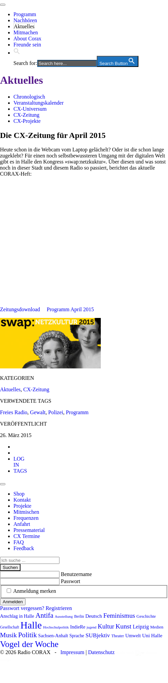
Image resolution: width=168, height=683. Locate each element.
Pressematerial (29, 530)
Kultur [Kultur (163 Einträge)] (106, 626)
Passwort (70, 581)
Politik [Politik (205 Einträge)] (27, 635)
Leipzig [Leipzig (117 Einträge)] (141, 627)
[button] (16, 53)
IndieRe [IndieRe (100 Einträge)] (77, 627)
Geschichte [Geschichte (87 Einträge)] (146, 616)
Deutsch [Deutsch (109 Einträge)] (93, 616)
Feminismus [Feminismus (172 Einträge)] (119, 615)
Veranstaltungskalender (38, 103)
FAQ (18, 542)
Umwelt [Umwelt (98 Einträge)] (133, 635)
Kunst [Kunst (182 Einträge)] (123, 626)
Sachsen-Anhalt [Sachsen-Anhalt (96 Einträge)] (53, 635)
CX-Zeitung (26, 115)
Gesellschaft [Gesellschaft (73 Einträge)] (9, 627)
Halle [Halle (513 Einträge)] (31, 625)
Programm (24, 14)
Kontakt (22, 500)
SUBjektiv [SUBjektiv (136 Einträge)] (97, 635)
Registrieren (59, 608)
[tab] (19, 462)
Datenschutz (101, 652)
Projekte (22, 506)
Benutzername (76, 574)
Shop (19, 494)
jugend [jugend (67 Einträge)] (91, 627)
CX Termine (26, 536)
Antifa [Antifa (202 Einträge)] (44, 615)
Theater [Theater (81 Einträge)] (117, 636)
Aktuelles (24, 26)
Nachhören (25, 20)
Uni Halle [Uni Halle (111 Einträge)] (152, 635)
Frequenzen (26, 518)
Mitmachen (25, 32)
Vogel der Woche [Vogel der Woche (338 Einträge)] (29, 644)
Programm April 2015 (70, 309)
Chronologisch (29, 97)
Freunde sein (27, 44)
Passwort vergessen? (22, 608)
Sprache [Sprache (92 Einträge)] (77, 635)
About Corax (27, 38)
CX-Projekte (27, 121)
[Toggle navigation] (2, 5)
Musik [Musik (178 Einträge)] (8, 635)
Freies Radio (13, 412)
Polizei (55, 412)
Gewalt (37, 412)
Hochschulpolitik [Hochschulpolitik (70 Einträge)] (56, 627)
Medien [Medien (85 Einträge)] (156, 627)
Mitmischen (26, 512)
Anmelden (13, 601)
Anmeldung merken (34, 591)
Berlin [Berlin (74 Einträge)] (79, 616)
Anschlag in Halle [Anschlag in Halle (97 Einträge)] (17, 616)
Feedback (23, 548)
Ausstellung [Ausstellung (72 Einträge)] (64, 616)
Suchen (10, 567)
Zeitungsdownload (20, 309)
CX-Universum (30, 109)
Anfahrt (21, 524)
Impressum (72, 652)
